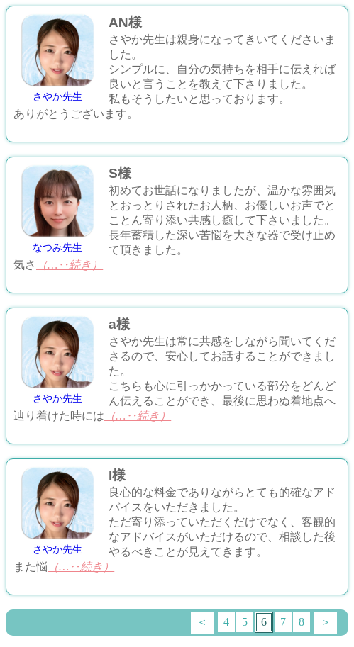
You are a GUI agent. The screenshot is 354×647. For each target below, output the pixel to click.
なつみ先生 (57, 247)
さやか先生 (57, 96)
